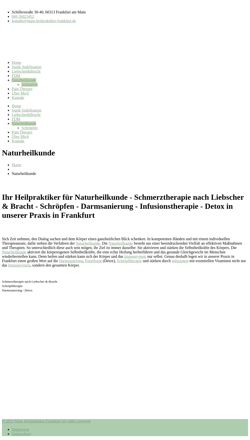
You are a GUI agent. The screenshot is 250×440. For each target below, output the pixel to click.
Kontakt (18, 98)
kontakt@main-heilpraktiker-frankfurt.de (44, 21)
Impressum (20, 429)
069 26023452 (23, 16)
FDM (16, 76)
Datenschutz (21, 434)
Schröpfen (29, 84)
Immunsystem (135, 256)
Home (16, 62)
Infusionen (180, 261)
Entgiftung (93, 261)
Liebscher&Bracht (26, 71)
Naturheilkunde (24, 80)
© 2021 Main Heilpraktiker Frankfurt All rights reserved (46, 421)
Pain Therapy (22, 89)
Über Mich (20, 93)
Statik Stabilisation (26, 67)
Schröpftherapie (129, 261)
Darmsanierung (71, 261)
